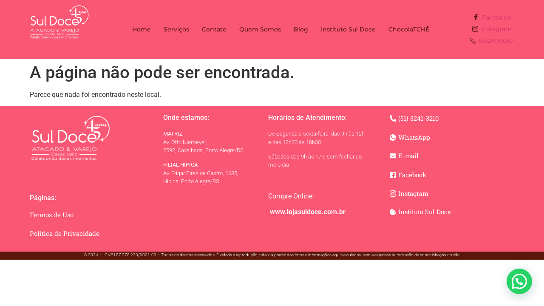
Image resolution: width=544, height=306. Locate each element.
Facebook (492, 17)
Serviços (176, 29)
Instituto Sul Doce (348, 29)
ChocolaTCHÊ (408, 29)
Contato (214, 29)
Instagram (492, 29)
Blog (301, 29)
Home (141, 29)
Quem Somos (260, 29)
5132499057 (491, 41)
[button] (519, 281)
